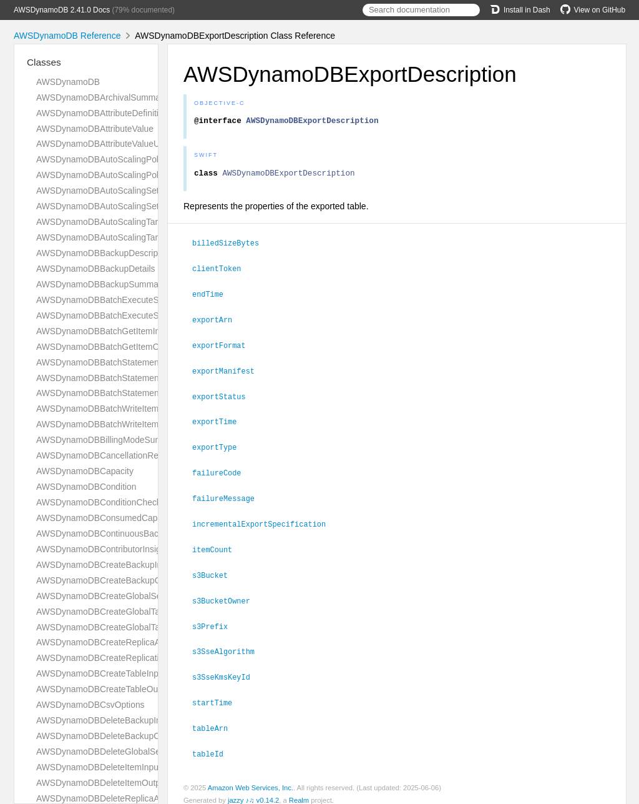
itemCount (217, 545)
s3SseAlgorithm (229, 645)
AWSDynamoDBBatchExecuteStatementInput (124, 300)
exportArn (217, 321)
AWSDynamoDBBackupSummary (100, 284)
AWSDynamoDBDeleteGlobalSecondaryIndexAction (136, 752)
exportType (220, 445)
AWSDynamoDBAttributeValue (95, 129)
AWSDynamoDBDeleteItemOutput (102, 783)
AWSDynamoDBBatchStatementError (108, 362)
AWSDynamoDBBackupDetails (95, 269)
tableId (213, 745)
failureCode (222, 470)
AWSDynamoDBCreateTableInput (100, 673)
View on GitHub (592, 10)
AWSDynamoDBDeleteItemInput (98, 767)
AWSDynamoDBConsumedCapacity (105, 518)
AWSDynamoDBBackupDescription (104, 253)
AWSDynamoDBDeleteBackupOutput (108, 736)
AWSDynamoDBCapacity (85, 471)
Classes (44, 62)
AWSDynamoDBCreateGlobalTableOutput (116, 627)
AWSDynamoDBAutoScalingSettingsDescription (128, 191)
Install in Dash (520, 10)
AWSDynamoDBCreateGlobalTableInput (113, 612)
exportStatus (224, 396)
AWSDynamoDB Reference (67, 36)
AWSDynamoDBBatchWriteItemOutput (110, 424)
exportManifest (229, 371)
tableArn (215, 720)
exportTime (220, 420)
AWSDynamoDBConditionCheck (98, 502)
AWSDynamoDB (68, 82)
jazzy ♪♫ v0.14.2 (253, 791)
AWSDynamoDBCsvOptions (90, 705)
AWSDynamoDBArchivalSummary (102, 97)
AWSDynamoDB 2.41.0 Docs (62, 10)
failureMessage (229, 495)
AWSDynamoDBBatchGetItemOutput (107, 347)
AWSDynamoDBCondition (86, 487)
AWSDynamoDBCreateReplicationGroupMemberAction (142, 658)
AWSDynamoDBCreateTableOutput (104, 689)
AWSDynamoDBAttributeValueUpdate (109, 144)
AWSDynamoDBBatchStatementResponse (118, 393)
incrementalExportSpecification (264, 520)
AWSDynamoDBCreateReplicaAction (107, 642)
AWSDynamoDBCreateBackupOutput (108, 580)
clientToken (222, 271)
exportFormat (224, 346)
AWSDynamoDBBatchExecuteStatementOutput (127, 315)
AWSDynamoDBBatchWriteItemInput (107, 409)
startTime (217, 695)
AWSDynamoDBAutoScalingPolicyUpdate (116, 175)
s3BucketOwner (226, 595)
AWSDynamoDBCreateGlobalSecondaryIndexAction (136, 596)
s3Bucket (215, 570)
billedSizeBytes (231, 246)
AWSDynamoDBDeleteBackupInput (104, 720)
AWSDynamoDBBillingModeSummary (109, 440)
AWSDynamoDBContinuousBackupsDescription (128, 533)
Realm (299, 791)
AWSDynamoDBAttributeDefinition (102, 113)
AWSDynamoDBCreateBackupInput (105, 565)
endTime (213, 296)
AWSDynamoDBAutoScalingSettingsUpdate (120, 206)
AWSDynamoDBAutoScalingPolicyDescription (124, 159)
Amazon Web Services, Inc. (250, 778)
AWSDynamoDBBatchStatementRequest (114, 378)
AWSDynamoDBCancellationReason (106, 455)
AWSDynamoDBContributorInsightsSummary (123, 549)
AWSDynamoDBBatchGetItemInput (104, 331)
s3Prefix (215, 620)
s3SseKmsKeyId (226, 670)
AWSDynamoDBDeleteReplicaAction (107, 798)
